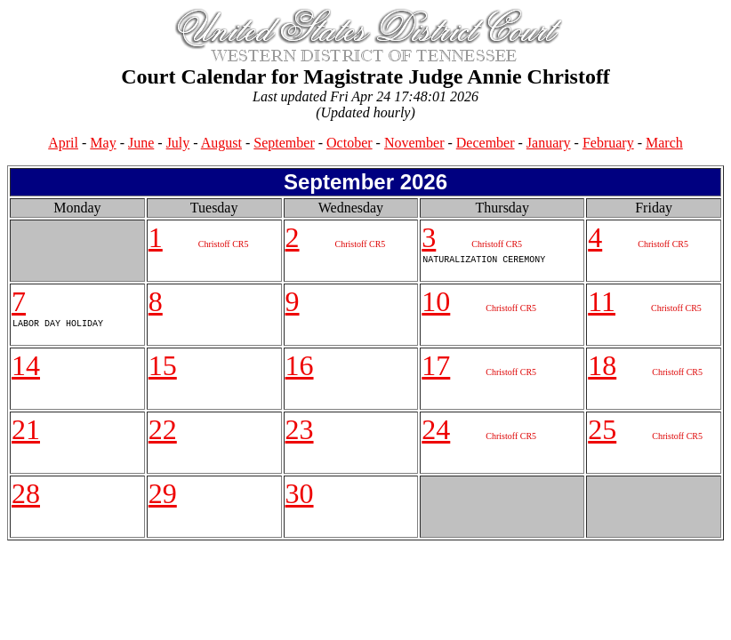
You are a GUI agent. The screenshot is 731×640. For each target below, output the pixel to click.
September (283, 142)
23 (299, 429)
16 (299, 365)
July (178, 142)
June (141, 142)
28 (26, 493)
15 (163, 365)
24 (436, 429)
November (414, 142)
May (103, 142)
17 (436, 365)
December (485, 142)
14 (26, 365)
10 (436, 301)
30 (299, 493)
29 (163, 493)
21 (26, 429)
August (221, 142)
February (608, 142)
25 (602, 429)
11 (601, 301)
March (664, 142)
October (349, 142)
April (63, 142)
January (548, 142)
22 (163, 429)
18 (602, 365)
